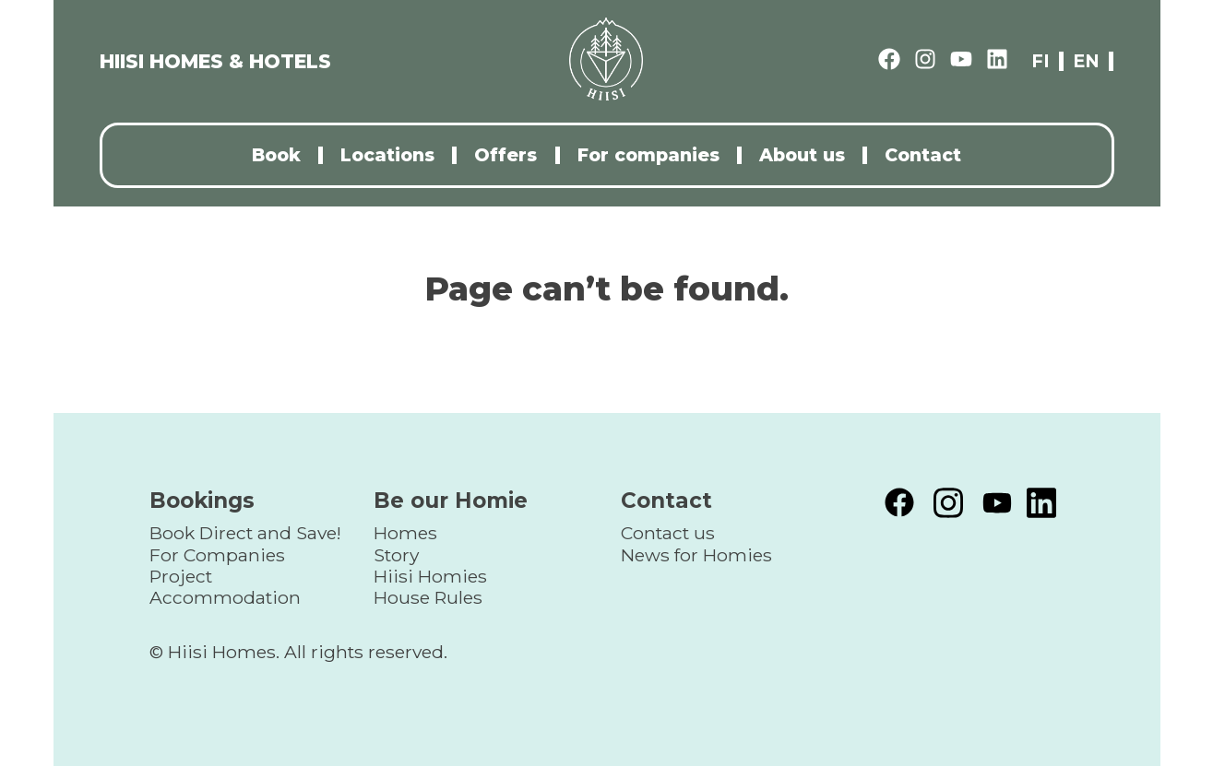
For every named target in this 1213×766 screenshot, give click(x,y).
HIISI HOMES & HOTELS (215, 61)
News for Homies (696, 555)
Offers (505, 155)
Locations (387, 155)
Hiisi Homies (430, 576)
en (1086, 61)
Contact (923, 155)
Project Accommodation (225, 586)
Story (396, 555)
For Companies (217, 555)
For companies (648, 155)
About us (802, 155)
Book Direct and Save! (245, 533)
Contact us (668, 533)
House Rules (428, 597)
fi (1040, 61)
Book (276, 155)
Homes (405, 533)
